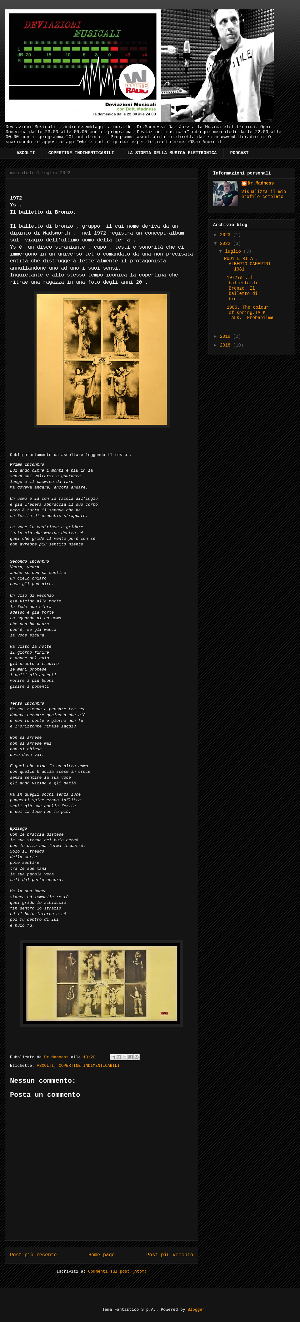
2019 (226, 336)
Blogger (196, 1309)
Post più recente (33, 1255)
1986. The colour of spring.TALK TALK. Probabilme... (248, 315)
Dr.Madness (261, 183)
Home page (101, 1255)
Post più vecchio (169, 1255)
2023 (226, 234)
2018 (226, 345)
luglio (234, 251)
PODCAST (239, 152)
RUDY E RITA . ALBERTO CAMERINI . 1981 (247, 264)
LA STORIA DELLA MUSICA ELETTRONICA (172, 152)
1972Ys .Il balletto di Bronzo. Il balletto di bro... (241, 288)
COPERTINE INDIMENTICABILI (81, 152)
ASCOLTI (26, 152)
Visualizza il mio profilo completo (264, 194)
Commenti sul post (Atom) (117, 1271)
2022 (226, 243)
